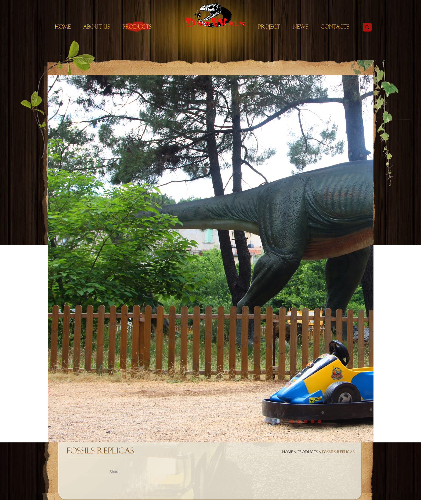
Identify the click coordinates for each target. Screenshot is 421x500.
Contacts (335, 26)
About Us (96, 26)
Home (63, 26)
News (300, 26)
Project (269, 26)
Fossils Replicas (338, 452)
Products (137, 26)
